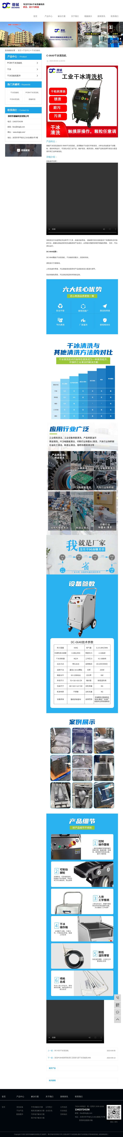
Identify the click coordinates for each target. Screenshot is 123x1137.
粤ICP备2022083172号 (55, 1134)
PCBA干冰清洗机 (32, 92)
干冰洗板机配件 (14, 76)
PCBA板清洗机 (93, 1134)
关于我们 (75, 16)
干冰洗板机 (36, 50)
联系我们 (114, 16)
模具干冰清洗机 (83, 1134)
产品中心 (48, 16)
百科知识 (63, 1114)
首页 (35, 16)
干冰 (9, 69)
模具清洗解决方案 (38, 1111)
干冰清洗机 (73, 1134)
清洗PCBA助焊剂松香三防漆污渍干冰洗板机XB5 (72, 1058)
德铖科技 (32, 99)
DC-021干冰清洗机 (61, 1051)
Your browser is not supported (82, 199)
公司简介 (49, 1107)
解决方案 (62, 16)
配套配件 (19, 1114)
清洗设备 (19, 1107)
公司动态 (63, 1107)
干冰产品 (19, 1111)
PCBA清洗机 (14, 99)
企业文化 (49, 1111)
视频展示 (88, 16)
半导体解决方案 (37, 1107)
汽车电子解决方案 (38, 1114)
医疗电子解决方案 (38, 1118)
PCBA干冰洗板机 (14, 63)
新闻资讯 (101, 16)
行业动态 (63, 1111)
